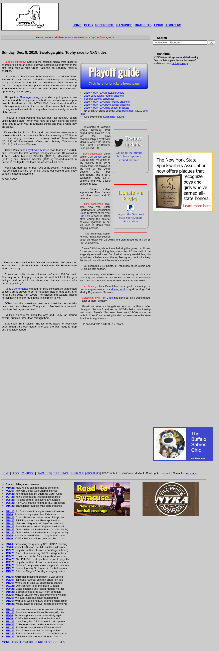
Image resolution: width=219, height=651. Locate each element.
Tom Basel (107, 297)
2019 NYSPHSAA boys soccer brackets (107, 104)
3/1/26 (9, 600)
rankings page (180, 63)
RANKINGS (124, 25)
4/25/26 (10, 556)
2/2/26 (9, 618)
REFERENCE (104, 25)
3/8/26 (9, 594)
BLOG (88, 25)
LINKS (158, 25)
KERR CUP (77, 473)
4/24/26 (10, 559)
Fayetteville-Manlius (37, 150)
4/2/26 (9, 579)
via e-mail (191, 473)
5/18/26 (10, 529)
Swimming (109, 116)
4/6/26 (9, 576)
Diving (121, 116)
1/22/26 (10, 627)
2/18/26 (10, 603)
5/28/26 (10, 517)
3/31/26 (10, 585)
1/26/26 (10, 624)
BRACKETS (143, 25)
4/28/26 (10, 553)
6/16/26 (10, 505)
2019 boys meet (125, 110)
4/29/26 (10, 550)
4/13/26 (10, 571)
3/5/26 (9, 597)
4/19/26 (10, 568)
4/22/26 (10, 562)
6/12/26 (10, 511)
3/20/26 (10, 588)
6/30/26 (10, 493)
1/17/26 (10, 633)
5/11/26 (10, 532)
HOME (77, 25)
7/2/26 (9, 490)
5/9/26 (9, 535)
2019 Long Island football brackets (104, 95)
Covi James (94, 156)
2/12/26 (10, 612)
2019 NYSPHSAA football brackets (104, 92)
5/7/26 (9, 538)
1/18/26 (10, 630)
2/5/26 (9, 615)
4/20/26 (10, 565)
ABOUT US (173, 25)
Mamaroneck (118, 289)
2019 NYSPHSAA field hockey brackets (107, 101)
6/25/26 (10, 499)
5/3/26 (9, 547)
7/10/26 (10, 487)
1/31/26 (10, 621)
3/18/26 (10, 591)
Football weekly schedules (99, 98)
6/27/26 (10, 496)
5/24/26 (10, 523)
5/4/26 (9, 544)
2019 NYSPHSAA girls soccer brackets (106, 107)
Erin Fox (85, 215)
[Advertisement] (37, 110)
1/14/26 (10, 636)
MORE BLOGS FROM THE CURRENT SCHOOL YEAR (34, 642)
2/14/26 (10, 609)
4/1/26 (9, 582)
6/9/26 (9, 514)
